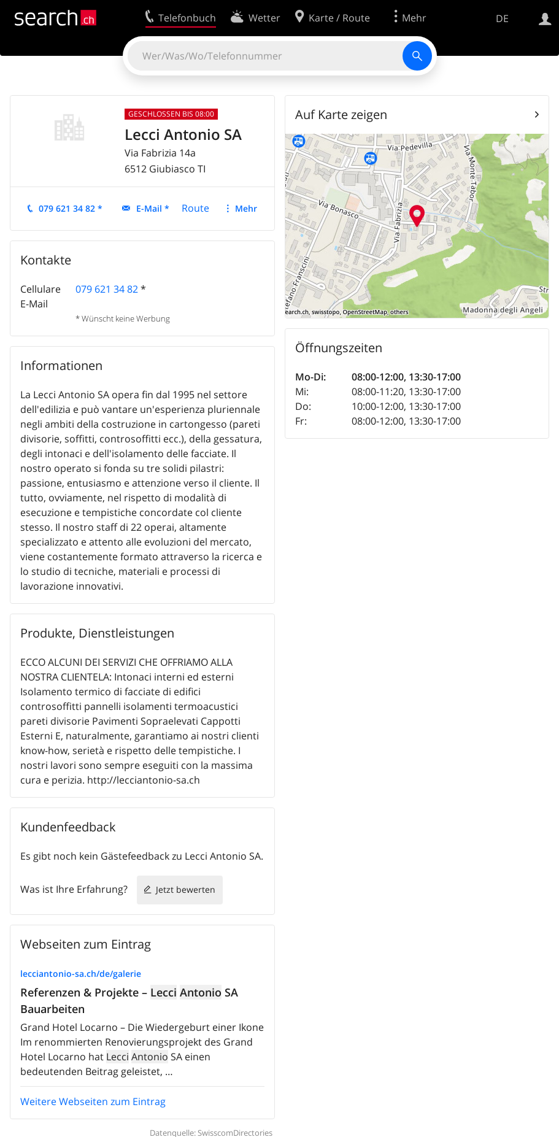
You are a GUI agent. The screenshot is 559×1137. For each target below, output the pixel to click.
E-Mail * (152, 208)
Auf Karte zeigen (341, 114)
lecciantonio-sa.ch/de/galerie (80, 973)
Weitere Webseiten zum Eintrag (93, 1101)
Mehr (246, 208)
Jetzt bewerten (185, 889)
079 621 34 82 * (70, 208)
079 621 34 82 (106, 289)
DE (502, 18)
